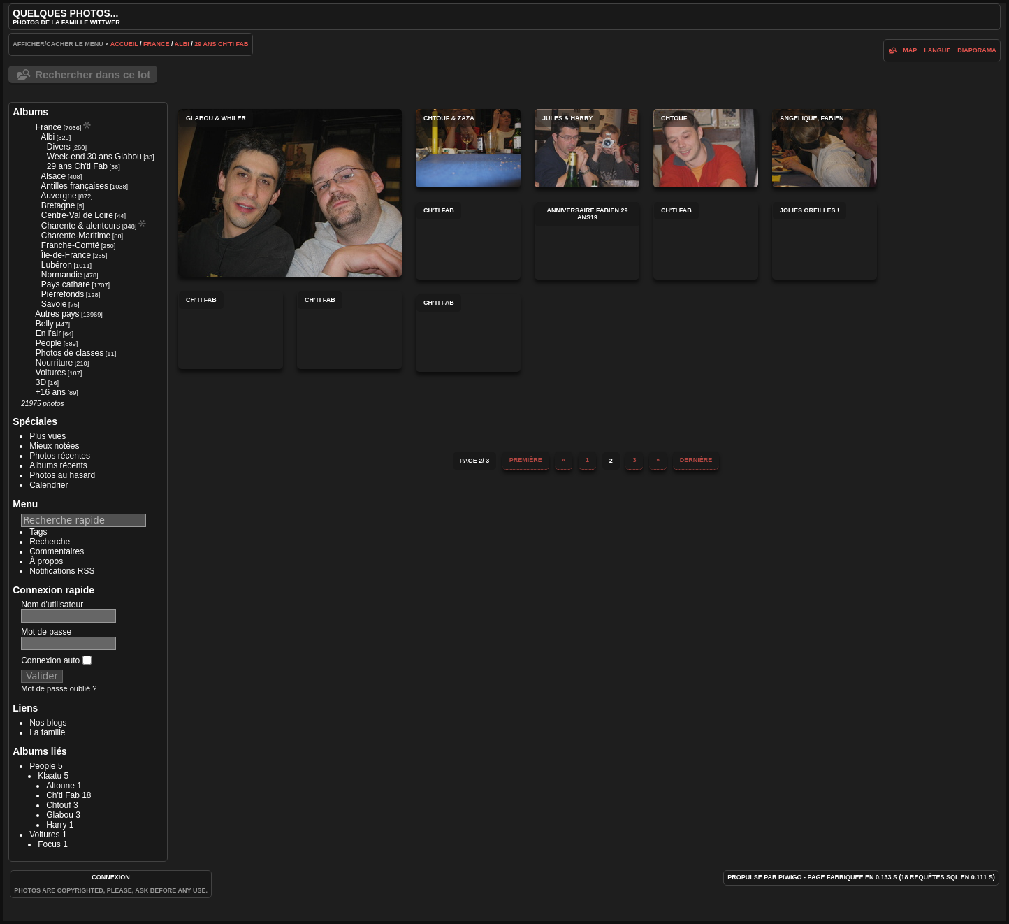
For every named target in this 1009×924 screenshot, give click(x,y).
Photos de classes (69, 353)
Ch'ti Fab (63, 795)
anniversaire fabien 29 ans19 (587, 240)
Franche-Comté (70, 245)
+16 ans (51, 392)
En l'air (48, 333)
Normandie (61, 275)
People (48, 343)
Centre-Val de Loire (77, 215)
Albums (30, 111)
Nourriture (54, 363)
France (156, 44)
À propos (46, 561)
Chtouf (58, 805)
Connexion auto (56, 660)
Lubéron (56, 265)
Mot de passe (46, 632)
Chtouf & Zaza (468, 148)
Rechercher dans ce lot (92, 74)
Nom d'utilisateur (52, 604)
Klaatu (49, 776)
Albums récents (58, 465)
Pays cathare (65, 284)
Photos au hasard (62, 475)
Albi (182, 44)
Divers (59, 147)
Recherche (49, 542)
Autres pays (57, 314)
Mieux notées (54, 446)
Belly (45, 324)
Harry (56, 825)
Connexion (111, 877)
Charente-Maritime (75, 235)
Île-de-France (66, 255)
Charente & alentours (80, 226)
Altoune (60, 786)
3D (41, 382)
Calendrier (48, 485)
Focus (49, 844)
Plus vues (47, 436)
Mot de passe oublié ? (58, 688)
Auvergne (58, 196)
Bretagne (58, 205)
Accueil (124, 44)
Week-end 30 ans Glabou (94, 156)
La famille (47, 732)
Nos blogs (47, 723)
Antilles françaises (74, 186)
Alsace (53, 176)
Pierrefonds (62, 294)
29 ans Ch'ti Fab (221, 44)
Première (525, 459)
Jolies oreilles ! (824, 240)
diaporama (976, 50)
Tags (38, 532)
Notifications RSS (61, 571)
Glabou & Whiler (290, 193)
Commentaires (56, 551)
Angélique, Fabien (824, 148)
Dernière (696, 459)
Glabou (59, 815)
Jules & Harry (587, 148)
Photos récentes (59, 456)
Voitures (51, 372)
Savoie (54, 304)
